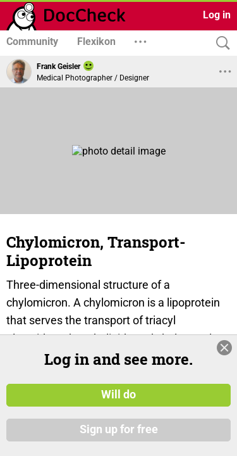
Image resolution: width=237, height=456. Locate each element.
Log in (217, 15)
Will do (118, 394)
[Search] (220, 43)
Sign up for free (119, 430)
